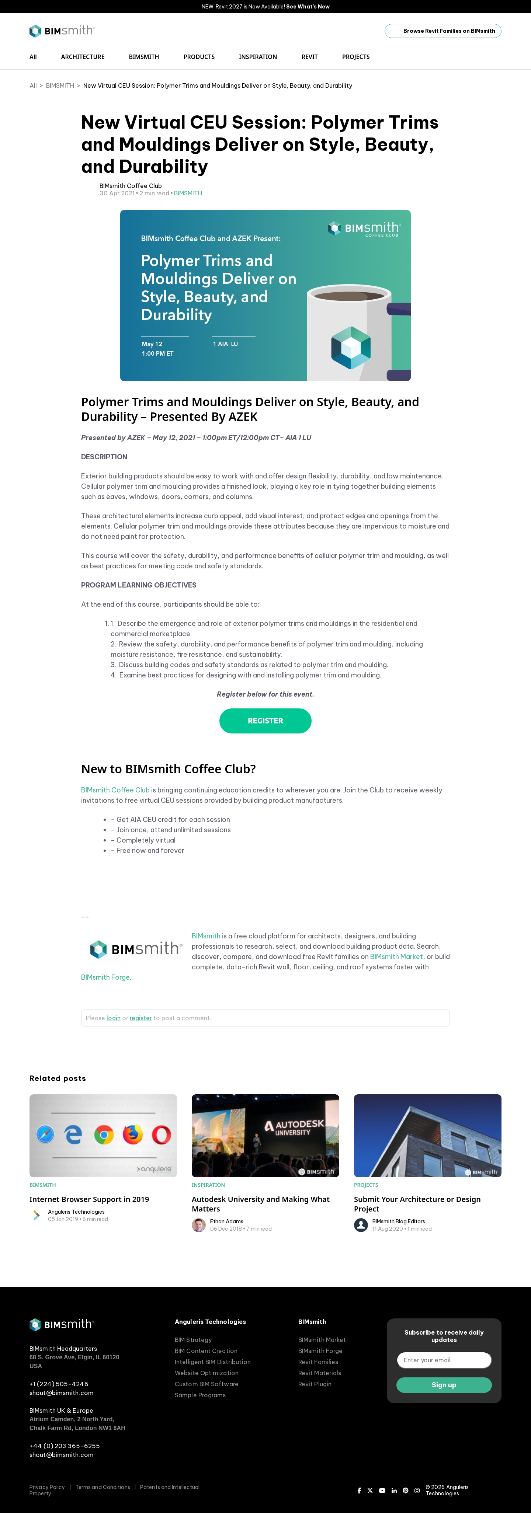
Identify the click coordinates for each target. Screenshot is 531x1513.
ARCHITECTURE (83, 56)
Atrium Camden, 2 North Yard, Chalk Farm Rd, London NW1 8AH (77, 1423)
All (33, 56)
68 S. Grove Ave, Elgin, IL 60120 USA (74, 1361)
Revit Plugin (315, 1384)
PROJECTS (356, 56)
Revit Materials (319, 1373)
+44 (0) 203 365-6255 (65, 1446)
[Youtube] (382, 1490)
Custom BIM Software (207, 1384)
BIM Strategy (193, 1339)
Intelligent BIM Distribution (213, 1362)
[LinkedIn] (394, 1490)
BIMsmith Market (396, 956)
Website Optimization (207, 1373)
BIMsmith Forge (105, 977)
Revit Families (318, 1362)
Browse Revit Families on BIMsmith (443, 31)
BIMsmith (206, 936)
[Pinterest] (406, 1490)
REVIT (310, 56)
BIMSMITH (144, 56)
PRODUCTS (199, 56)
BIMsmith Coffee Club (115, 790)
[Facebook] (359, 1490)
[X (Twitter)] (370, 1490)
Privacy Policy (47, 1487)
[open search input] (497, 56)
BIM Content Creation (206, 1351)
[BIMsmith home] (62, 1329)
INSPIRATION (258, 56)
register (141, 1018)
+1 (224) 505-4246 (59, 1384)
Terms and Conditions (102, 1487)
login (114, 1018)
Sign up (444, 1385)
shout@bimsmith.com (62, 1393)
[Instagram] (417, 1490)
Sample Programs (200, 1395)
